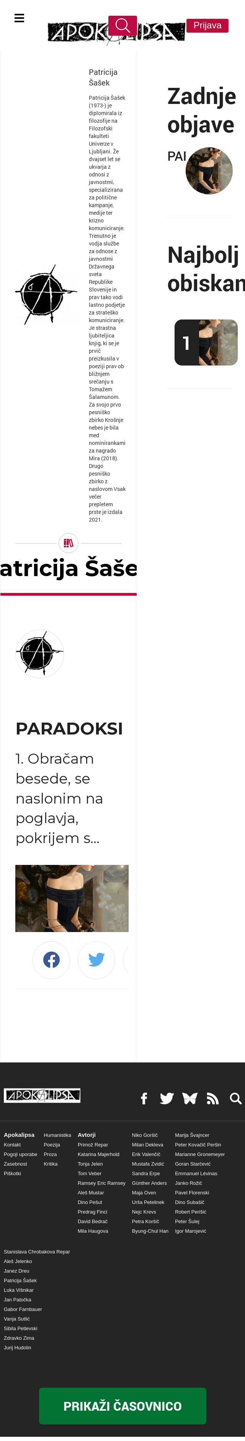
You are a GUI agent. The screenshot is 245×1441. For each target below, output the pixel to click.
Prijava (207, 25)
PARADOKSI (71, 728)
